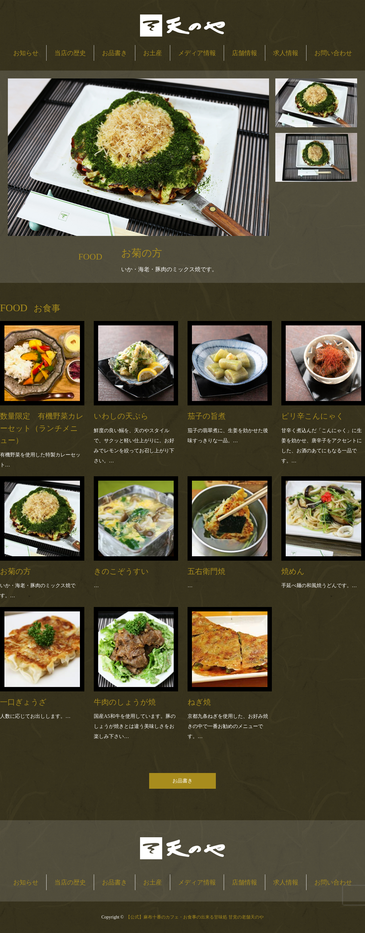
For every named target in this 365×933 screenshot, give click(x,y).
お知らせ (25, 52)
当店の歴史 (70, 52)
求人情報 (285, 52)
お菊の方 (15, 571)
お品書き (114, 52)
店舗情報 (244, 52)
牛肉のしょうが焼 (125, 702)
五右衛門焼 (206, 571)
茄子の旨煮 (207, 416)
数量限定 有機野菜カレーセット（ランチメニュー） (42, 428)
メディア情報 (197, 52)
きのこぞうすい (121, 571)
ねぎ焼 (199, 702)
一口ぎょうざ (23, 702)
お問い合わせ (333, 52)
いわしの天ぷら (121, 416)
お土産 (152, 52)
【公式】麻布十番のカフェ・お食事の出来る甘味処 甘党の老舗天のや (195, 917)
